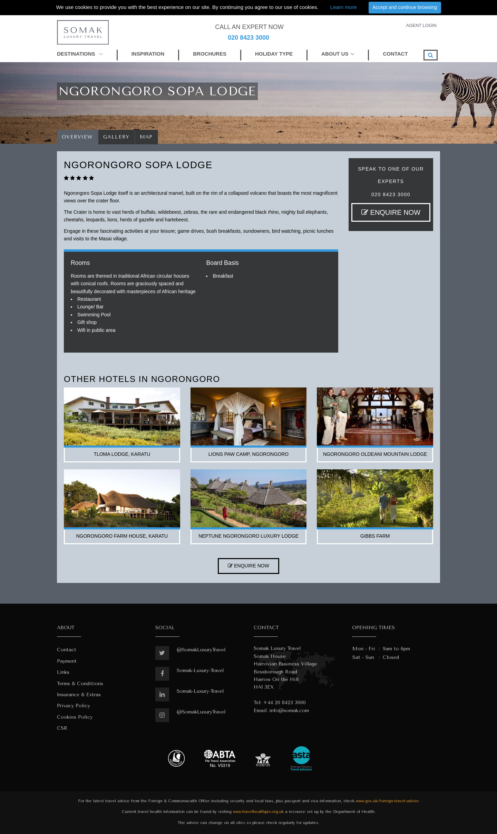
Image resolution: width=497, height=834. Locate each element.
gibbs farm (375, 536)
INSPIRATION (148, 54)
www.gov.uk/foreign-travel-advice (387, 801)
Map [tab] (146, 137)
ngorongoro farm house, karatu (122, 536)
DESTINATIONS (80, 54)
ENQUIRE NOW (390, 212)
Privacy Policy (73, 706)
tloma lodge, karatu (122, 454)
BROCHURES (209, 54)
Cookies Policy (74, 717)
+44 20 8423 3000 (284, 703)
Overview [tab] (77, 137)
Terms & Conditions (80, 684)
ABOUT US (334, 54)
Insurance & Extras (79, 695)
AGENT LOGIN (421, 25)
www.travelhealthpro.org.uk (258, 811)
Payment (67, 661)
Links (63, 672)
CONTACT (395, 54)
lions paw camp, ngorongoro (248, 454)
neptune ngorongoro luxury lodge (248, 536)
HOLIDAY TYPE (274, 54)
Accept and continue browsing (404, 7)
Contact (66, 650)
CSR (62, 728)
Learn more (343, 7)
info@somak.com (289, 710)
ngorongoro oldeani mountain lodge (375, 454)
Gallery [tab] (116, 137)
